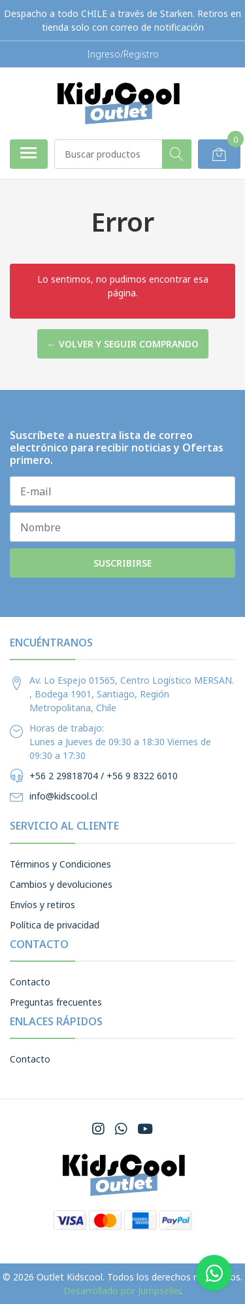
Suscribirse (122, 563)
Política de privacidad (54, 925)
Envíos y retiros (42, 904)
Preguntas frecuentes (56, 1002)
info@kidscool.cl (63, 796)
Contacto (30, 982)
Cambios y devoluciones (61, 884)
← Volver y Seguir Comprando (123, 344)
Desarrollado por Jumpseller (121, 1290)
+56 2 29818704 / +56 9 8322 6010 (103, 775)
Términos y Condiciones (60, 864)
